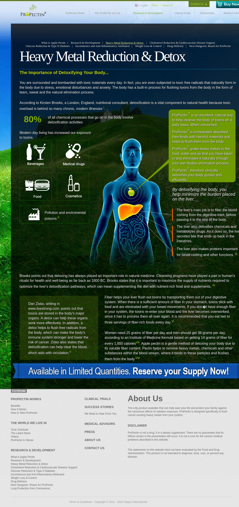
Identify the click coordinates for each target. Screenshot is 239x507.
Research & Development (148, 13)
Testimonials (207, 13)
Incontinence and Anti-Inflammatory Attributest (102, 46)
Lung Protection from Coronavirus (30, 488)
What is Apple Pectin (53, 42)
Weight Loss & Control (148, 46)
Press (155, 5)
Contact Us (197, 4)
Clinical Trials (182, 13)
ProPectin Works (74, 13)
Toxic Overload (19, 429)
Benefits (15, 405)
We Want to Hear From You (101, 413)
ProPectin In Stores (22, 440)
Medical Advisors (100, 424)
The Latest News (21, 433)
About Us (167, 5)
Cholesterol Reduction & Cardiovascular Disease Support (182, 42)
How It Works (18, 409)
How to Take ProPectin (24, 412)
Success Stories (99, 407)
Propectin (33, 10)
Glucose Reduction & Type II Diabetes (48, 46)
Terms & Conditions (80, 502)
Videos (15, 436)
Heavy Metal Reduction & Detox (125, 42)
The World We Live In (107, 13)
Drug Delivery (175, 46)
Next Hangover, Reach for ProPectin (210, 46)
